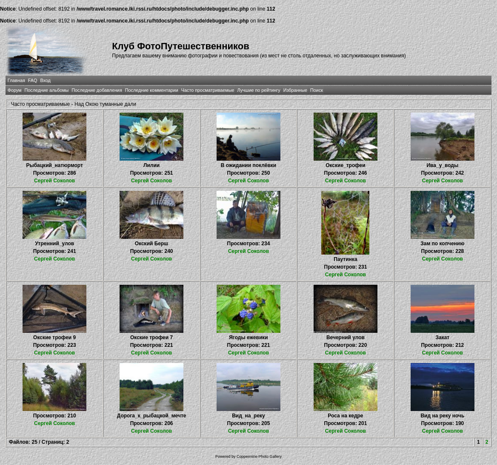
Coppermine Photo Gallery (259, 456)
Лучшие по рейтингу (258, 90)
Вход (45, 80)
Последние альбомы (46, 90)
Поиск (316, 90)
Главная (16, 80)
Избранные (295, 90)
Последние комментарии (151, 90)
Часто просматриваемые (207, 90)
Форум (15, 90)
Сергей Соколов (54, 181)
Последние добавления (96, 90)
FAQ (32, 80)
